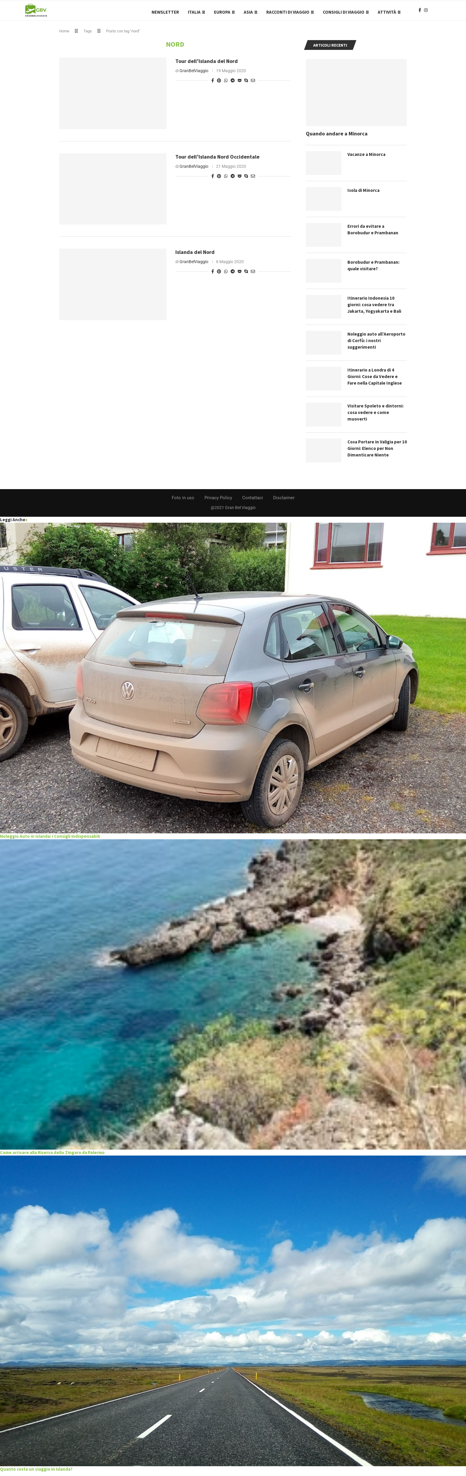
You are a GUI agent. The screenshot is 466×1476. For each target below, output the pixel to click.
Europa (222, 12)
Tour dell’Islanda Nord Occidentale (217, 160)
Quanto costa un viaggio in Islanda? (36, 1472)
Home (64, 35)
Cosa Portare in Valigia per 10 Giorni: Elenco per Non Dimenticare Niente (375, 452)
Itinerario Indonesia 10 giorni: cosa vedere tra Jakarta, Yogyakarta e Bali (376, 308)
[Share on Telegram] (233, 84)
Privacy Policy (218, 501)
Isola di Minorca (364, 194)
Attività (387, 12)
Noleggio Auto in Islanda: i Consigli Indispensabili (50, 840)
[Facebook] (419, 12)
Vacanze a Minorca (367, 158)
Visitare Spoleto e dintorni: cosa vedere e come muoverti (376, 416)
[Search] (438, 12)
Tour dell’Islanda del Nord (206, 64)
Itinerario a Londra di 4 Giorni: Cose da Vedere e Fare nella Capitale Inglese (376, 380)
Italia (194, 12)
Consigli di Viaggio (343, 12)
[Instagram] (426, 12)
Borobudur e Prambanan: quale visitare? (374, 269)
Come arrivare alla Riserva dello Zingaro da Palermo (52, 1156)
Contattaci (252, 501)
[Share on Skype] (246, 84)
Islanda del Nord (195, 255)
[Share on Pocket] (239, 84)
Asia (248, 12)
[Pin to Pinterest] (219, 84)
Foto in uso (183, 501)
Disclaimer (284, 501)
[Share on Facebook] (212, 84)
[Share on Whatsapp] (226, 84)
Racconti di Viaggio (287, 12)
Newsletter (165, 12)
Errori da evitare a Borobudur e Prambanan (373, 233)
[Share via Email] (253, 84)
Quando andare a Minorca (337, 137)
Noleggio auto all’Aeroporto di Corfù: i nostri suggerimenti (372, 344)
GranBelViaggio (194, 74)
